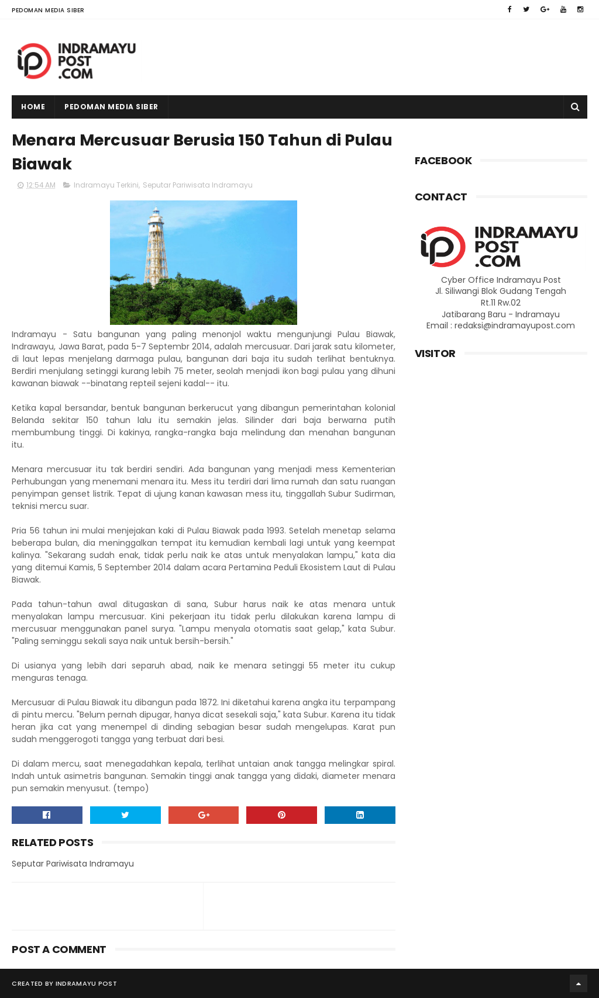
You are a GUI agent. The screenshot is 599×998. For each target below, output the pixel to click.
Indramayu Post (86, 983)
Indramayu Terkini (106, 185)
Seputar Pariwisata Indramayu (198, 185)
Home (33, 107)
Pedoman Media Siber (48, 10)
